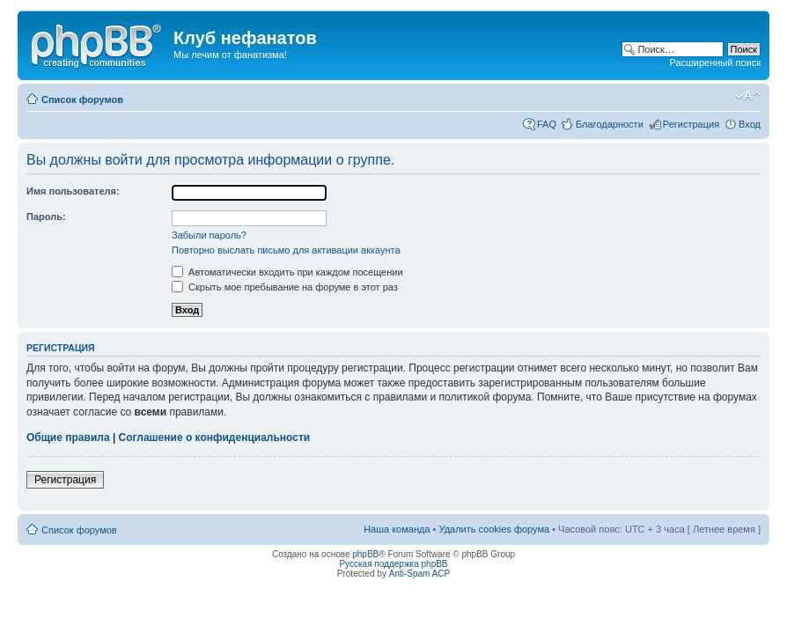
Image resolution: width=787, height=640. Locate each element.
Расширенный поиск (715, 62)
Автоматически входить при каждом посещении (287, 272)
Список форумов (82, 99)
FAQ (546, 124)
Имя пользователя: (73, 191)
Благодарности (610, 124)
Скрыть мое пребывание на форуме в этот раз (285, 287)
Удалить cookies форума (494, 529)
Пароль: (46, 216)
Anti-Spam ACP (419, 573)
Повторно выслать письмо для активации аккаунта (286, 250)
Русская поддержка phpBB (393, 564)
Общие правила (68, 437)
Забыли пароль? (209, 235)
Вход (750, 124)
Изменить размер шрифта (748, 96)
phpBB (365, 554)
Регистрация (691, 124)
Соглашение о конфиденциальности (215, 437)
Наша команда (397, 529)
